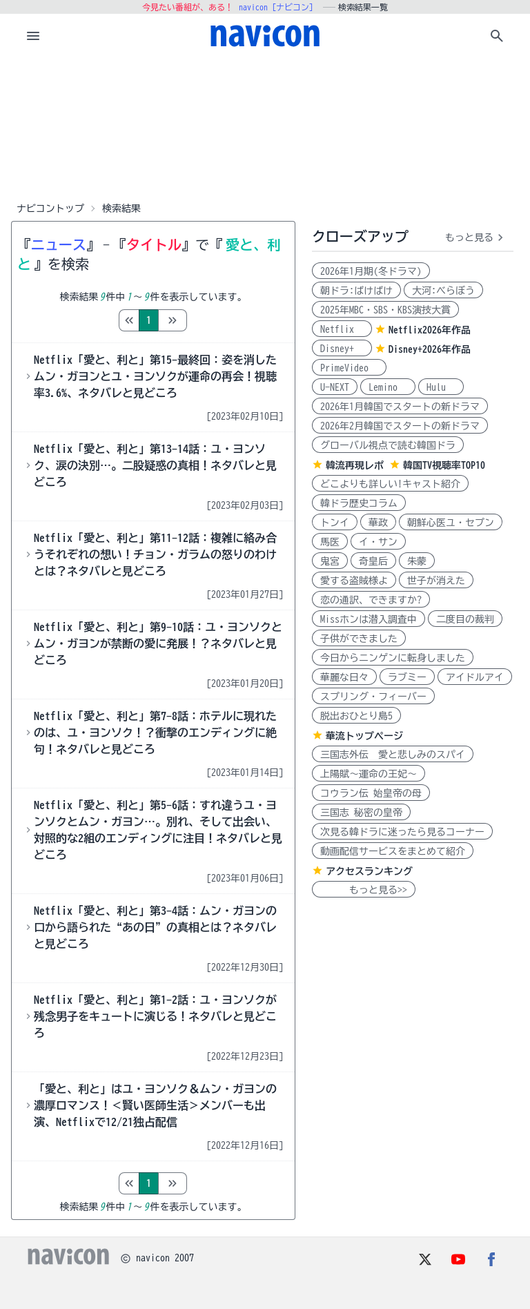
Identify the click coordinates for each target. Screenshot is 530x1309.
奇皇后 (373, 561)
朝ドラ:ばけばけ (356, 290)
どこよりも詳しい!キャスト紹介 (390, 484)
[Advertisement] (265, 127)
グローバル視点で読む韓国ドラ (387, 445)
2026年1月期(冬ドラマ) (371, 271)
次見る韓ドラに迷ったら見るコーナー (402, 832)
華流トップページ (364, 736)
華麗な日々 (344, 677)
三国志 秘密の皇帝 (361, 812)
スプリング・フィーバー (373, 696)
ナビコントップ (50, 208)
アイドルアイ (475, 677)
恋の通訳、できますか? (371, 600)
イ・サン (378, 542)
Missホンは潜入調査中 (368, 619)
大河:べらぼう (443, 290)
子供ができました (359, 638)
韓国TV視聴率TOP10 (444, 465)
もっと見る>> (363, 890)
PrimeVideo (349, 368)
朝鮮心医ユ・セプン (450, 522)
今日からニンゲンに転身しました (392, 658)
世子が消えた (436, 580)
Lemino (388, 387)
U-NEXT (334, 387)
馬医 (330, 542)
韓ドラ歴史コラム (359, 503)
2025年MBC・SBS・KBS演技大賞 (385, 310)
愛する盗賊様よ (354, 580)
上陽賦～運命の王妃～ (368, 774)
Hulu (440, 387)
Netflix (342, 329)
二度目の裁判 (465, 619)
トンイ (334, 522)
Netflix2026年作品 (430, 330)
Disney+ (342, 348)
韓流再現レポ (355, 465)
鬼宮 (330, 561)
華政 (378, 522)
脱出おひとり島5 (356, 716)
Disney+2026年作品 (430, 349)
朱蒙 (416, 561)
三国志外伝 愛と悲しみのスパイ (392, 754)
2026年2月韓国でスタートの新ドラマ (400, 426)
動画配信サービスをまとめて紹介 (392, 851)
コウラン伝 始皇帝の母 (371, 793)
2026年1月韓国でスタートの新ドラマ (400, 406)
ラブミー (407, 677)
